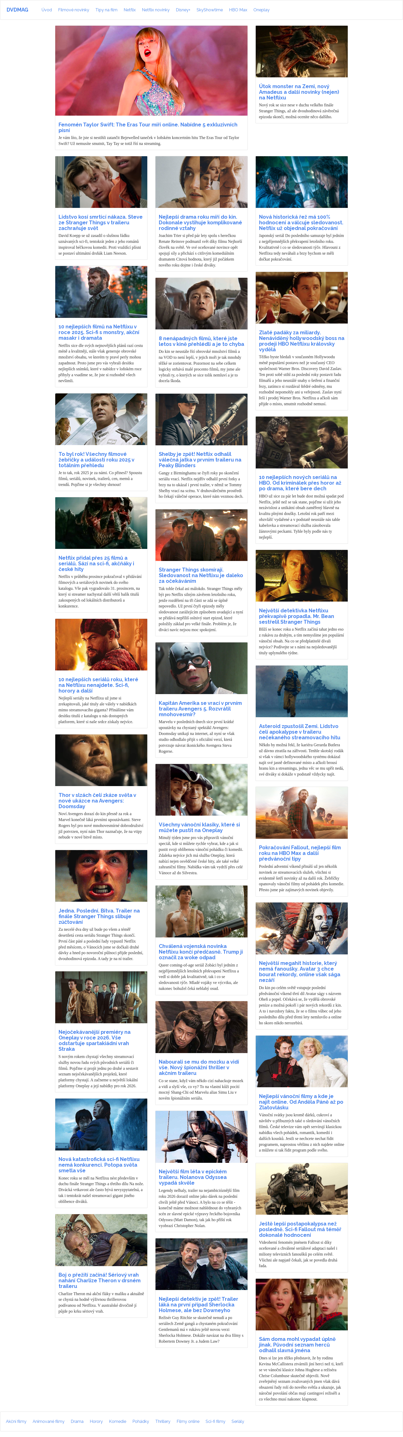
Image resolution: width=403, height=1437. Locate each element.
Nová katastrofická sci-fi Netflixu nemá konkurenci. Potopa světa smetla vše (99, 1165)
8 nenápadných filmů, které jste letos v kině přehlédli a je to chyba (201, 341)
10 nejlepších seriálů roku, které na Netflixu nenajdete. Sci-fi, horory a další (98, 685)
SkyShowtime (210, 9)
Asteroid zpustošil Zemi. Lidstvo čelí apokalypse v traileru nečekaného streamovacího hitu (299, 732)
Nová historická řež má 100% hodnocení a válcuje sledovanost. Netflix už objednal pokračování (301, 222)
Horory (96, 1421)
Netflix (130, 9)
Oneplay (261, 9)
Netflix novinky (156, 9)
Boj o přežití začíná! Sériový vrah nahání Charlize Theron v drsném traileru (100, 1280)
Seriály (238, 1421)
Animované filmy (49, 1421)
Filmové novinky (73, 9)
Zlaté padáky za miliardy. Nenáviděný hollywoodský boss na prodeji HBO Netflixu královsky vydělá (301, 341)
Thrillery (162, 1421)
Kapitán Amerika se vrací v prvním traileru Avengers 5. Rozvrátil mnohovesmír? (200, 708)
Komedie (117, 1421)
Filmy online (188, 1421)
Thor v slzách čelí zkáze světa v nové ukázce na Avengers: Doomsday (97, 800)
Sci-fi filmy (215, 1421)
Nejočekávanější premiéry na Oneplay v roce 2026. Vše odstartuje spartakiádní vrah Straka (95, 1040)
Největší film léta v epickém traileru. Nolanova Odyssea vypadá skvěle (193, 1177)
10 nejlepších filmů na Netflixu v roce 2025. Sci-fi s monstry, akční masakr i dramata (99, 332)
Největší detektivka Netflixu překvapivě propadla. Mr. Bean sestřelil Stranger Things (296, 616)
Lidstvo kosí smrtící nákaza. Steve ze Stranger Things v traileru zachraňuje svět (101, 222)
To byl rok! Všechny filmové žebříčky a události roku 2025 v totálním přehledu (96, 459)
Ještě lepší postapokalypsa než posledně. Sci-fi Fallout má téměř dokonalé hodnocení (300, 1229)
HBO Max (238, 9)
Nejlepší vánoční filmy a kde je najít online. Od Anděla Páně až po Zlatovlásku (301, 1102)
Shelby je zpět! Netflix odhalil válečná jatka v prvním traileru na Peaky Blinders (200, 459)
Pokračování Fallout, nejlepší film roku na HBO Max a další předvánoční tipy (300, 853)
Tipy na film (106, 9)
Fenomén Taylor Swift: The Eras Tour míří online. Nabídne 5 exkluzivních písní (148, 127)
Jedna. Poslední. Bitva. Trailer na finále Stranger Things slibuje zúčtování (99, 916)
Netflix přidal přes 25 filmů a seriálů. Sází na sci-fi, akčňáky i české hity (96, 563)
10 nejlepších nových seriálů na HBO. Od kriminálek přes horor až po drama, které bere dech (300, 483)
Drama (77, 1421)
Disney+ (183, 9)
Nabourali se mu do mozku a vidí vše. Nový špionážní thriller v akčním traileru (199, 1067)
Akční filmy (16, 1421)
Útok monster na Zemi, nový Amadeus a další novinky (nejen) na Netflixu (299, 92)
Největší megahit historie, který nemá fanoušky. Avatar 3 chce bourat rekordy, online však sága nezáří (299, 971)
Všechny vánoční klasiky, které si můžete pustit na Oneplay (199, 827)
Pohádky (140, 1421)
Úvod (47, 9)
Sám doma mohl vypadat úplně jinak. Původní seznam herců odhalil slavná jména (297, 1344)
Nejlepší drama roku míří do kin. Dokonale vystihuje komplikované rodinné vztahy (200, 222)
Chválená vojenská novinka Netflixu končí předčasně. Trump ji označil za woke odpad (201, 952)
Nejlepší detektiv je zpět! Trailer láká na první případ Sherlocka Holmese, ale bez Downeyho (198, 1304)
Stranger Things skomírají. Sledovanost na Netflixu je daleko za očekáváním (201, 575)
